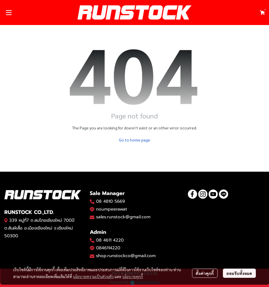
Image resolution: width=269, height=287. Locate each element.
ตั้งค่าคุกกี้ (205, 273)
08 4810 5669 (110, 201)
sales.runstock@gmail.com (123, 217)
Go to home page (134, 139)
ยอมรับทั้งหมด (239, 273)
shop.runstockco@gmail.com (126, 255)
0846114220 (108, 248)
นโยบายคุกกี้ (132, 276)
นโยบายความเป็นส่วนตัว (93, 276)
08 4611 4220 (110, 240)
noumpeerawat (111, 209)
